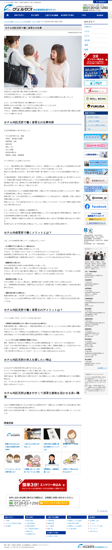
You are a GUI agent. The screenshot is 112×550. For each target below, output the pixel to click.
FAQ (84, 15)
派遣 (86, 45)
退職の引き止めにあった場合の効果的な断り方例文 (12, 446)
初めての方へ (19, 15)
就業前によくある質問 (74, 520)
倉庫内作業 (50, 523)
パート (87, 36)
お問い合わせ (93, 531)
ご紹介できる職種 (51, 15)
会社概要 (8, 526)
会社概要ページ (102, 368)
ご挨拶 (7, 520)
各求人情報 (29, 520)
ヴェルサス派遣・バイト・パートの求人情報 (17, 21)
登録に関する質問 (73, 523)
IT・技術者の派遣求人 (32, 528)
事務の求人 (29, 531)
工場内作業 (50, 520)
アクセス (92, 523)
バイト (87, 31)
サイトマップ (93, 528)
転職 (86, 49)
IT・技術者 (50, 526)
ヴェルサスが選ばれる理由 (96, 125)
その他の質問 (72, 528)
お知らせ (87, 26)
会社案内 (100, 15)
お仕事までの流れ (68, 15)
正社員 (87, 40)
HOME (7, 15)
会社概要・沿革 (94, 520)
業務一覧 (50, 528)
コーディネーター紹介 (96, 526)
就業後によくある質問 (74, 526)
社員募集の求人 (31, 534)
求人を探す (35, 15)
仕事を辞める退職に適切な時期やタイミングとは (51, 446)
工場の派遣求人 (31, 523)
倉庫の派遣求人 (31, 526)
